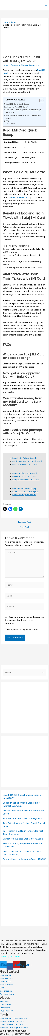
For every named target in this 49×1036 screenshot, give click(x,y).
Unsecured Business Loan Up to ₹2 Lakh (23, 838)
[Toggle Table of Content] (40, 100)
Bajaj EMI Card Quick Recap (17, 104)
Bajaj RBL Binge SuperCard (24, 473)
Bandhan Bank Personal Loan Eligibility (22, 818)
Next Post (24, 527)
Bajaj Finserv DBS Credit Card (25, 479)
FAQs (8, 121)
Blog (24, 65)
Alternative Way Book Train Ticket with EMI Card (24, 116)
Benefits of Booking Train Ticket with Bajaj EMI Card (23, 111)
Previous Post (24, 522)
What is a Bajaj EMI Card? (17, 107)
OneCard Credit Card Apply (25, 491)
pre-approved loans (18, 197)
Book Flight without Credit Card (27, 461)
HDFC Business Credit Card (25, 464)
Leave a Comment (12, 65)
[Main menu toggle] (46, 5)
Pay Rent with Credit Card (24, 476)
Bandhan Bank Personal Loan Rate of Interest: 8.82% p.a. (22, 804)
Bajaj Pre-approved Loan (24, 494)
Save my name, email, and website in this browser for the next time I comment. (24, 620)
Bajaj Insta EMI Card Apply (24, 458)
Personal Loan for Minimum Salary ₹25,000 (24, 859)
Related (12, 124)
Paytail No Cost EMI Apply (24, 488)
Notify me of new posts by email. (23, 629)
